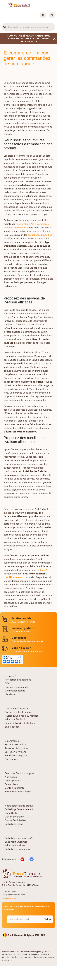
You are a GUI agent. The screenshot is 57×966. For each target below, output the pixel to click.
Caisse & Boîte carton (17, 708)
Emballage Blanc (14, 823)
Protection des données (18, 679)
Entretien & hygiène (15, 751)
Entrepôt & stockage (16, 744)
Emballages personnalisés (19, 838)
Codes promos (13, 780)
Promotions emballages (18, 791)
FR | (38, 935)
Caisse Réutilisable (15, 820)
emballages (43, 569)
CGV (7, 683)
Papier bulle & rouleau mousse (21, 715)
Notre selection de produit (19, 805)
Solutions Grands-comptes (19, 773)
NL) (43, 935)
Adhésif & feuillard (15, 719)
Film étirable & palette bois (20, 722)
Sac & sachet (12, 726)
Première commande (16, 686)
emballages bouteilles (40, 234)
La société (10, 675)
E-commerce (12, 740)
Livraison (10, 694)
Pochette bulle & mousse (18, 712)
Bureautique (11, 759)
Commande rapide (15, 690)
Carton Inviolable (14, 816)
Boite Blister (11, 812)
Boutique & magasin (16, 755)
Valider (48, 919)
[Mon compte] (43, 15)
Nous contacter (9, 898)
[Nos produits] (3, 5)
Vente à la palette (14, 787)
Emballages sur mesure (18, 848)
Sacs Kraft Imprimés (16, 841)
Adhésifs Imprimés (15, 845)
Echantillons (11, 784)
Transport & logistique (17, 748)
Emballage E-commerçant (19, 809)
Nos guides (11, 776)
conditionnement (13, 577)
